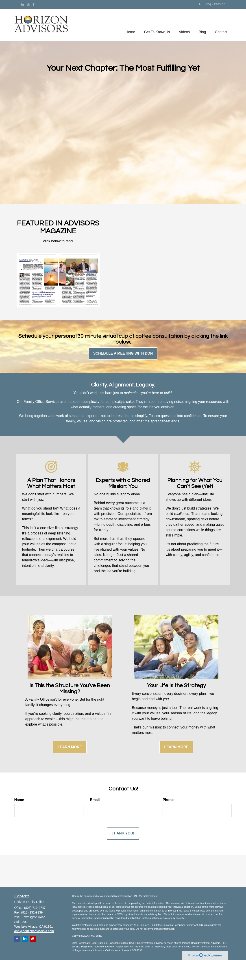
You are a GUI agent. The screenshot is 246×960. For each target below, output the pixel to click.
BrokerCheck (150, 896)
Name (19, 800)
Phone (168, 800)
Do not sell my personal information (155, 928)
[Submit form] (123, 833)
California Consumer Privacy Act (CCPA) (184, 925)
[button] (156, 24)
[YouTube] (28, 4)
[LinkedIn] (22, 4)
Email (95, 800)
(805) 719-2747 (212, 4)
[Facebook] (34, 4)
